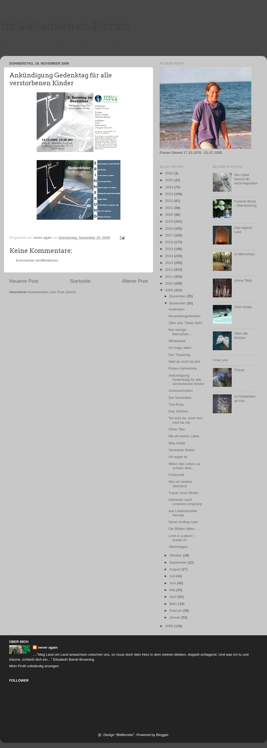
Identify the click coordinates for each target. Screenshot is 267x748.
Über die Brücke (241, 335)
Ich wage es (178, 457)
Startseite (80, 281)
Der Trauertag (179, 355)
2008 (169, 626)
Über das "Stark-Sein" (186, 323)
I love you (220, 360)
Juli (172, 576)
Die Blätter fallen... (183, 529)
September (178, 562)
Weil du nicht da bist (184, 362)
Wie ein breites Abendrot (180, 484)
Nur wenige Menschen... (180, 332)
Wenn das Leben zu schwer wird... (184, 466)
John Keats (243, 307)
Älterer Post (135, 281)
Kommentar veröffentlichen (37, 260)
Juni (173, 583)
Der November (180, 398)
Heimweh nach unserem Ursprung (185, 502)
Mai (172, 590)
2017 (169, 235)
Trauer (239, 370)
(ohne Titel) (243, 280)
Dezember (178, 296)
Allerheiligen (178, 547)
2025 (169, 180)
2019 (169, 221)
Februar (176, 611)
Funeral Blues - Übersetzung (245, 203)
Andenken (177, 309)
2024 (169, 187)
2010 (169, 283)
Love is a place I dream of (181, 538)
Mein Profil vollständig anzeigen (34, 666)
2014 (169, 256)
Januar (175, 617)
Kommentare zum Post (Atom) (52, 292)
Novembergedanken (185, 316)
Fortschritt (176, 475)
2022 (169, 201)
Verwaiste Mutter (182, 450)
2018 (169, 228)
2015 (169, 249)
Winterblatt (177, 341)
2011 (169, 277)
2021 (169, 208)
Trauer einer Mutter (184, 493)
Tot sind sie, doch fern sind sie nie (186, 420)
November (178, 303)
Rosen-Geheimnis (183, 368)
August (175, 569)
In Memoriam (244, 254)
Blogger (162, 735)
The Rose (176, 404)
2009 (169, 290)
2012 (169, 269)
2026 (169, 173)
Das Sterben (178, 411)
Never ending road (183, 522)
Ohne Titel (177, 429)
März (173, 604)
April (173, 597)
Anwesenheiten (181, 391)
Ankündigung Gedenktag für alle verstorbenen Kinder (186, 379)
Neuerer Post (23, 281)
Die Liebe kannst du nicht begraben (246, 179)
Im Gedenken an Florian (65, 25)
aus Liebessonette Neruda (183, 513)
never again (48, 647)
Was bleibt (177, 443)
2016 (169, 242)
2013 (169, 263)
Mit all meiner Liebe (184, 436)
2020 (169, 215)
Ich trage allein (180, 348)
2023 (169, 194)
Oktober (176, 555)
